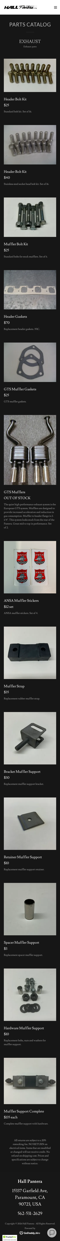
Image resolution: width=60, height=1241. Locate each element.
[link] (20, 7)
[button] (55, 7)
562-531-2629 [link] (30, 1213)
